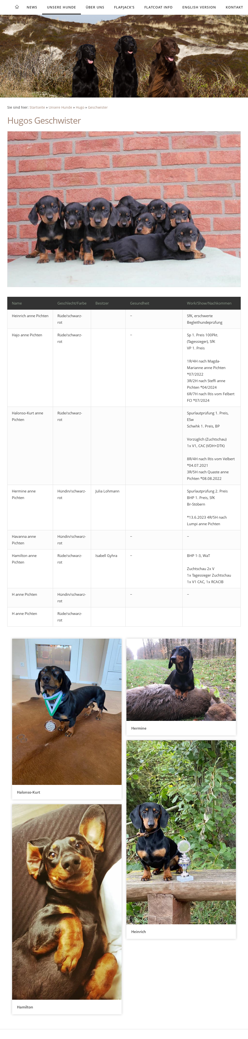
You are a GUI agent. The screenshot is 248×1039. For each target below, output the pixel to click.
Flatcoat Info (158, 7)
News (32, 7)
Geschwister (98, 107)
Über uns (95, 7)
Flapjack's (124, 7)
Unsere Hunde (61, 7)
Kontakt (234, 7)
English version (199, 7)
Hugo (80, 107)
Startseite (37, 107)
